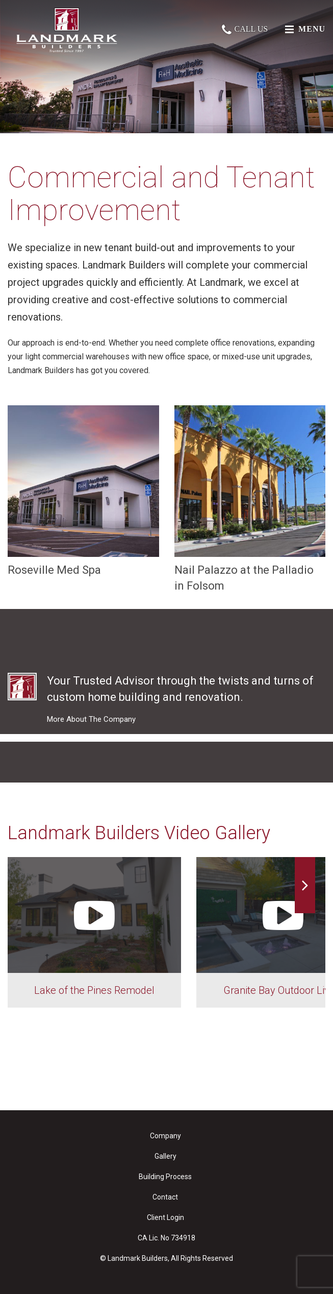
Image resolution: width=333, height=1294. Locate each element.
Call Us (245, 29)
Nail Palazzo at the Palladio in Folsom (250, 498)
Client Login (165, 1217)
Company (165, 1136)
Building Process (165, 1177)
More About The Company (91, 719)
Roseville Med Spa (83, 490)
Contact (165, 1197)
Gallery (165, 1156)
